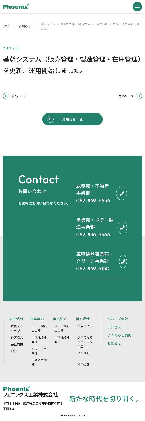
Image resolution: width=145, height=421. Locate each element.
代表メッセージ (17, 328)
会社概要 (17, 344)
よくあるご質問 (119, 335)
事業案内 (37, 318)
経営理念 (17, 337)
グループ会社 (117, 318)
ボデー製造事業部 (39, 328)
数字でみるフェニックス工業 (85, 342)
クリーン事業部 (39, 350)
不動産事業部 (39, 362)
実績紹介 (60, 318)
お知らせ (114, 343)
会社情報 (16, 318)
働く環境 (83, 318)
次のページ (125, 96)
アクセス (114, 326)
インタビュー (85, 355)
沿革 (14, 351)
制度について (85, 328)
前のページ (19, 96)
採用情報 (83, 364)
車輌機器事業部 (39, 339)
